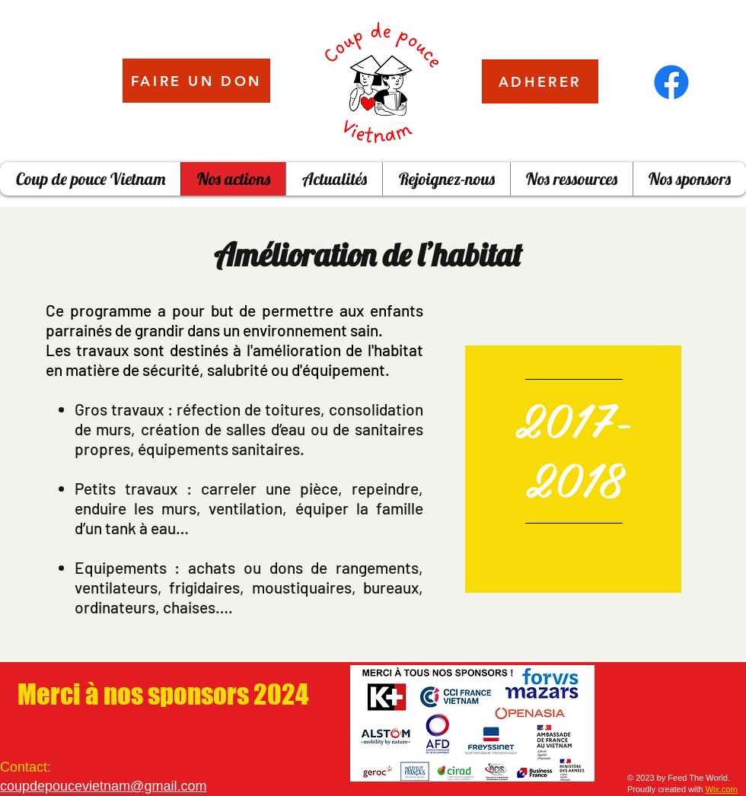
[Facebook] (671, 82)
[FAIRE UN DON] (196, 81)
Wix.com (722, 789)
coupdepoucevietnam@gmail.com (103, 786)
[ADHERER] (540, 81)
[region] (573, 469)
